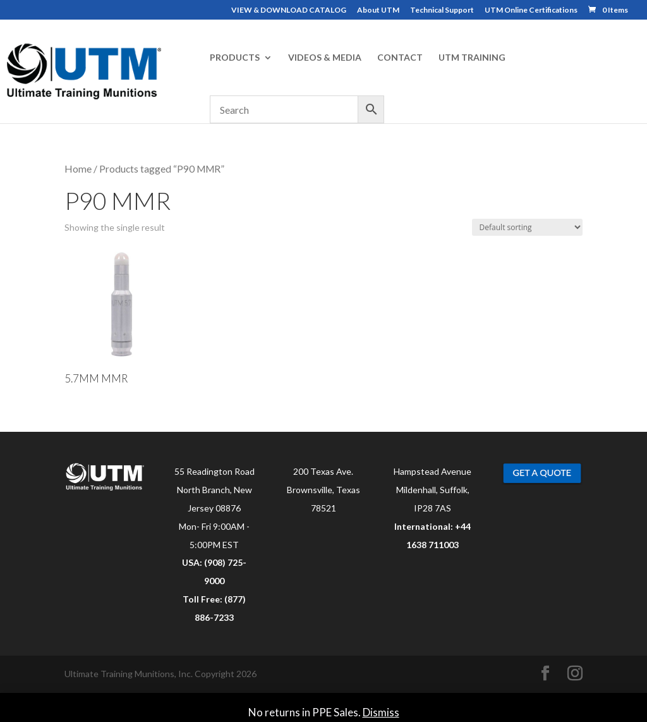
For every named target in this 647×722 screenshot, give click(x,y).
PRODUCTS (235, 58)
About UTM (378, 10)
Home (78, 168)
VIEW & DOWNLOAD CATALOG (288, 10)
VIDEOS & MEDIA (324, 58)
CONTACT (400, 58)
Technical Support (442, 10)
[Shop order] (527, 227)
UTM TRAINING (471, 58)
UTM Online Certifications (531, 10)
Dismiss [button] (381, 712)
